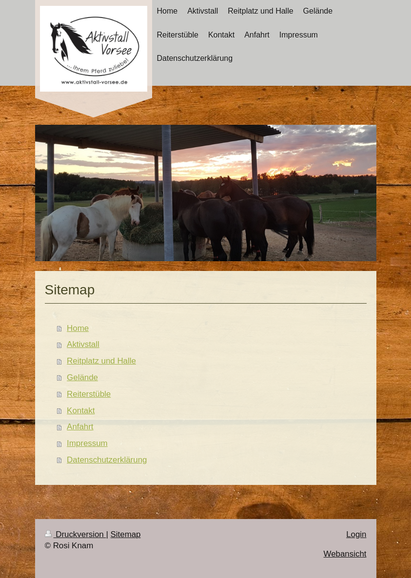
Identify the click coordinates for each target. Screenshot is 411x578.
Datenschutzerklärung (107, 459)
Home (78, 328)
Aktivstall (83, 344)
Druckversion (75, 534)
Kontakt (81, 410)
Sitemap (126, 534)
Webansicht (345, 554)
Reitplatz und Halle (101, 361)
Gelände (82, 377)
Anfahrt (80, 426)
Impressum (87, 443)
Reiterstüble (89, 394)
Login (356, 534)
